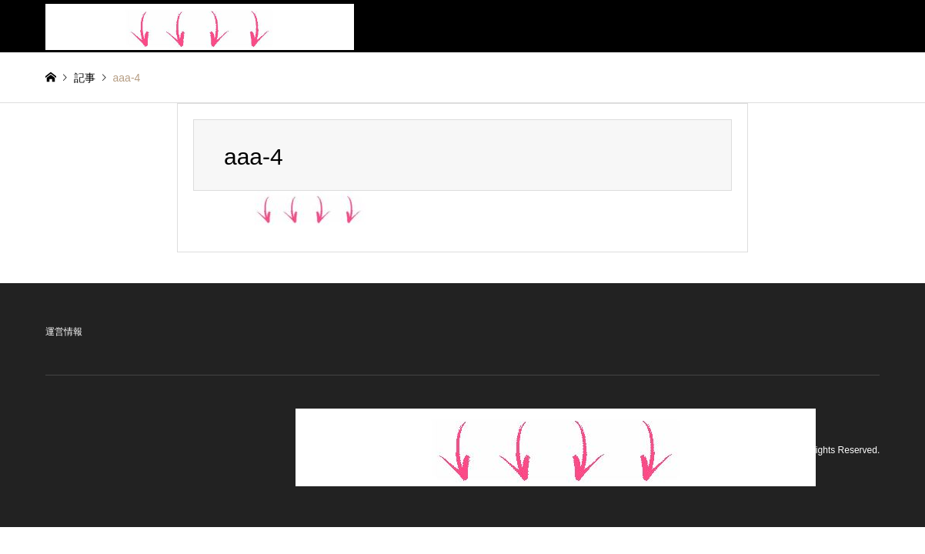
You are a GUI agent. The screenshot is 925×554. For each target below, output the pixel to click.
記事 (84, 78)
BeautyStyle (766, 451)
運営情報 (63, 331)
